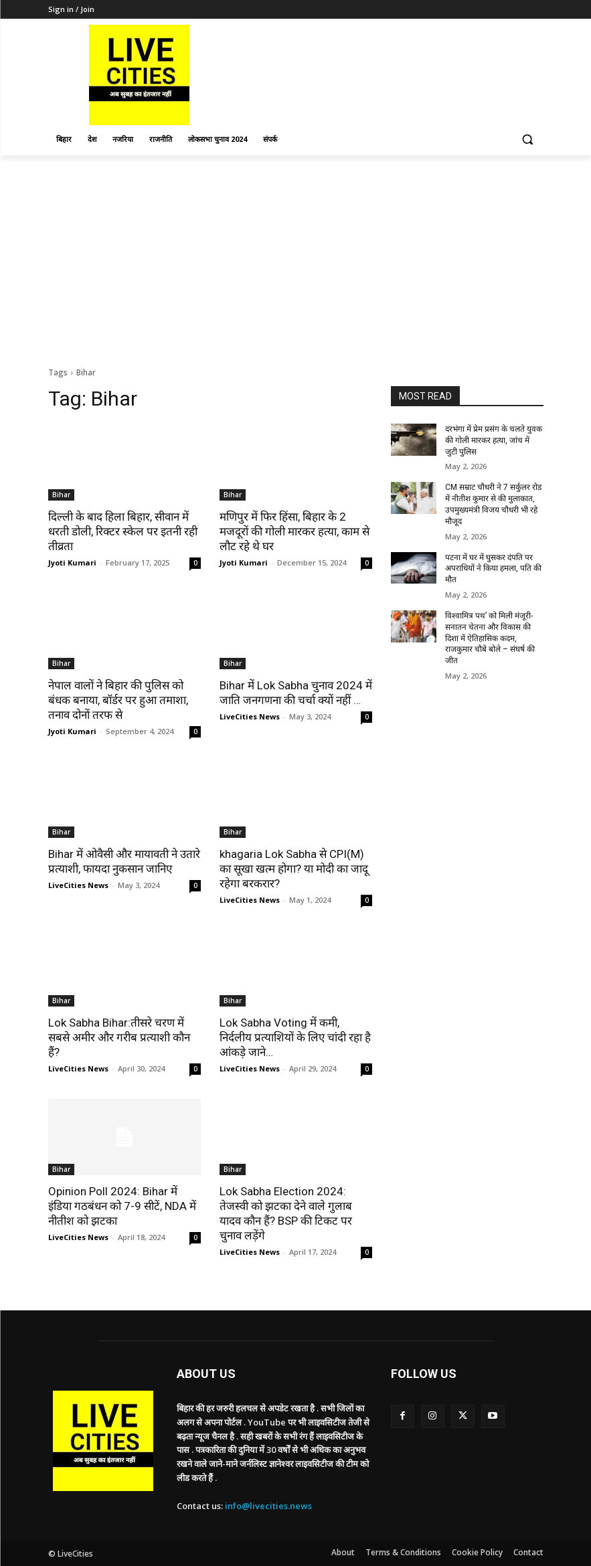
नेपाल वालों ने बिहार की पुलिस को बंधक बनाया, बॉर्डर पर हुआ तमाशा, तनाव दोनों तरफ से (118, 700)
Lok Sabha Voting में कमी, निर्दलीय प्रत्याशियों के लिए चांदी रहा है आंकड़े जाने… (295, 1037)
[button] (527, 139)
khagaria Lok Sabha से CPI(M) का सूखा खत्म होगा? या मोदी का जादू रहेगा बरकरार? (294, 868)
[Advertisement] (295, 255)
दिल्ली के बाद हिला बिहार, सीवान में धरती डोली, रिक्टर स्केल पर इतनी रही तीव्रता (122, 531)
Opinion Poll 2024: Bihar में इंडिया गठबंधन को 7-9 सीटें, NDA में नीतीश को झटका (122, 1206)
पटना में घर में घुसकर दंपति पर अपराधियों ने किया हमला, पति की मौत (493, 569)
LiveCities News (250, 716)
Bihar (61, 494)
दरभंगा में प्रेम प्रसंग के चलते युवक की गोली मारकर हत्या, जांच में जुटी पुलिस (493, 440)
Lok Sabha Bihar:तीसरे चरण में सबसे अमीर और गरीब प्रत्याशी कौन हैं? (119, 1037)
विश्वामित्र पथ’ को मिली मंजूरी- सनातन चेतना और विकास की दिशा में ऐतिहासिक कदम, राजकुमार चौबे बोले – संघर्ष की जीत (490, 638)
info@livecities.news (268, 1506)
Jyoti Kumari (72, 562)
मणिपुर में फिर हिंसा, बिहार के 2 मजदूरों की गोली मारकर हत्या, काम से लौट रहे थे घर (294, 531)
